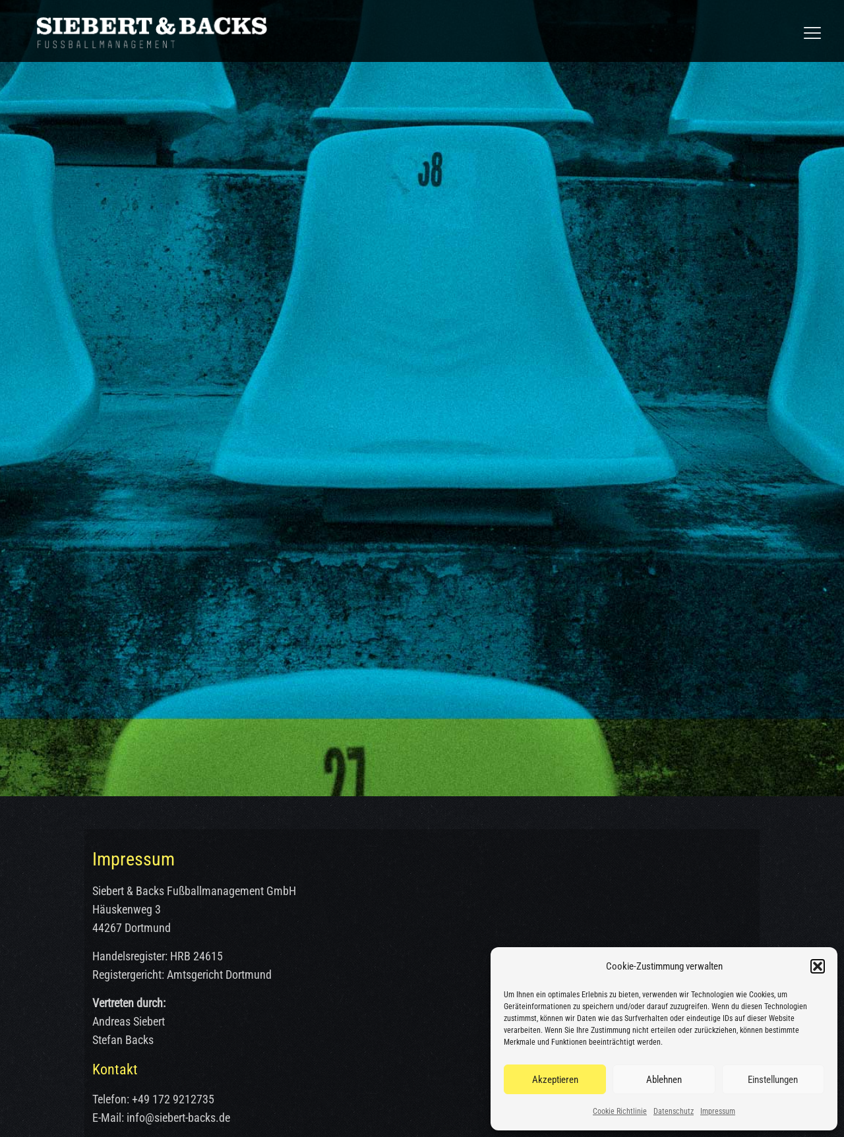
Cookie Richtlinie (620, 1111)
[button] (817, 966)
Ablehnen (664, 1080)
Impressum (717, 1111)
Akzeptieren (555, 1080)
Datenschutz (673, 1111)
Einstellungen (773, 1080)
